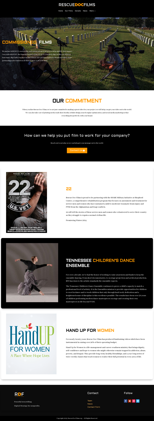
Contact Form (93, 407)
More (92, 11)
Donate (78, 11)
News (85, 11)
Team (89, 401)
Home (60, 11)
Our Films (69, 11)
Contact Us (76, 150)
